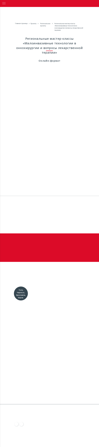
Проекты (33, 24)
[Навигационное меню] (4, 3)
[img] (16, 424)
